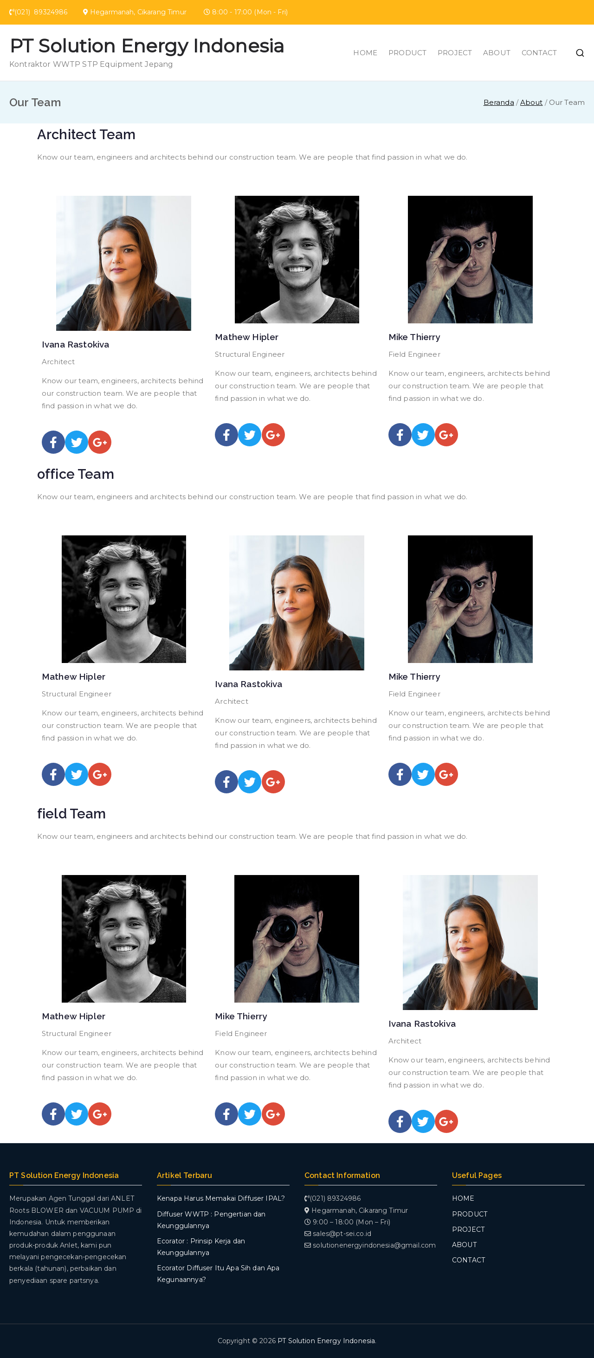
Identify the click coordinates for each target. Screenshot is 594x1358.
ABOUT (496, 52)
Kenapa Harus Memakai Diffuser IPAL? (221, 1198)
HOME (365, 52)
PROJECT (455, 52)
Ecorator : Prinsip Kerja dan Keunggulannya (201, 1247)
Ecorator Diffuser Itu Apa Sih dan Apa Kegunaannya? (218, 1274)
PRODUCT (407, 52)
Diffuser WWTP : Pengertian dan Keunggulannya (211, 1220)
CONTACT (539, 52)
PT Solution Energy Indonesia (146, 45)
